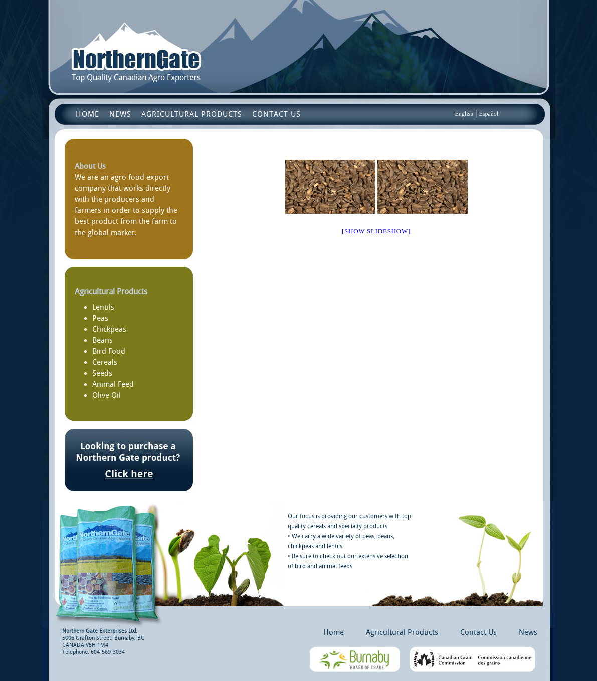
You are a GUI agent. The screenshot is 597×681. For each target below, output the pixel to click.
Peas (100, 318)
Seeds (102, 373)
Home (87, 114)
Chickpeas (109, 329)
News (120, 114)
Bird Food (108, 351)
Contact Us (276, 114)
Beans (102, 340)
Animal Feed (113, 384)
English (464, 113)
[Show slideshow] (376, 231)
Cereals (104, 362)
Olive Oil (106, 395)
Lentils (103, 307)
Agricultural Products (191, 114)
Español (488, 113)
